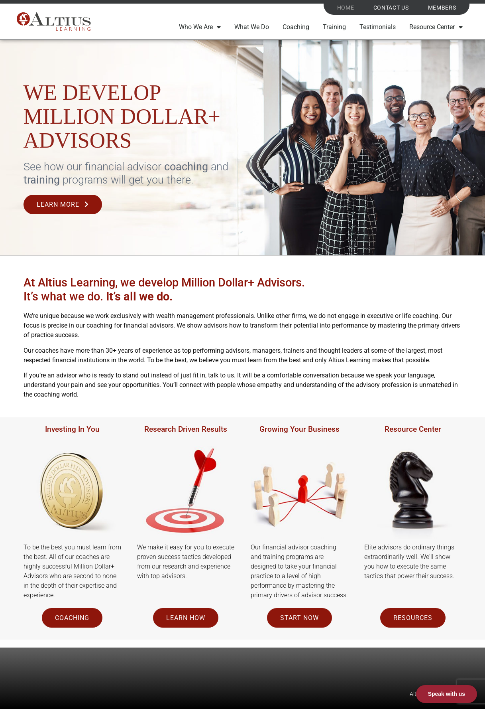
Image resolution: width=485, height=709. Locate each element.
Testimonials (377, 27)
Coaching (296, 27)
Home (345, 8)
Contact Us (391, 8)
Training (334, 27)
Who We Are (200, 27)
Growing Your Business (299, 429)
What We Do (251, 27)
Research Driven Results (185, 429)
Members (442, 8)
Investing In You (72, 429)
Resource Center (436, 27)
